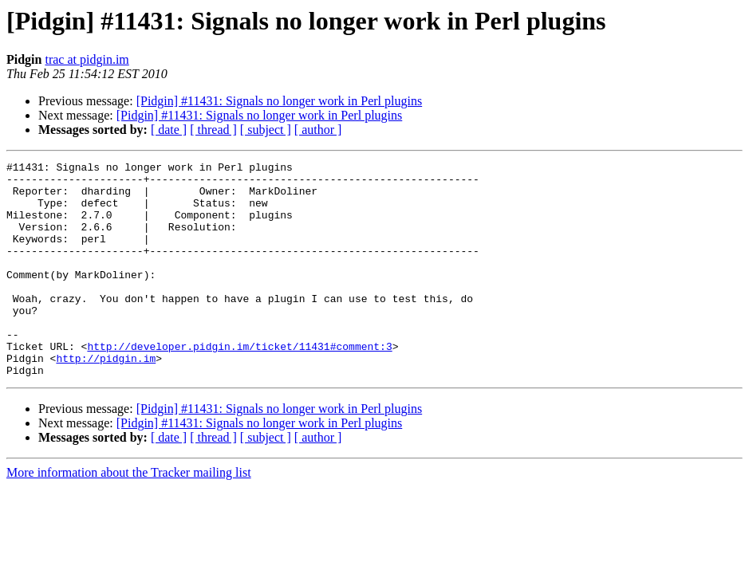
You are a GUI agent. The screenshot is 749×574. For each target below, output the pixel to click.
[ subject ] (265, 129)
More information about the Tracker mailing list (128, 515)
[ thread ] (213, 129)
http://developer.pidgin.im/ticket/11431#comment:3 (239, 384)
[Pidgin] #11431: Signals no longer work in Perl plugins (279, 101)
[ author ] (318, 129)
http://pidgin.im (106, 398)
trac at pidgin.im (86, 59)
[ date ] (169, 129)
